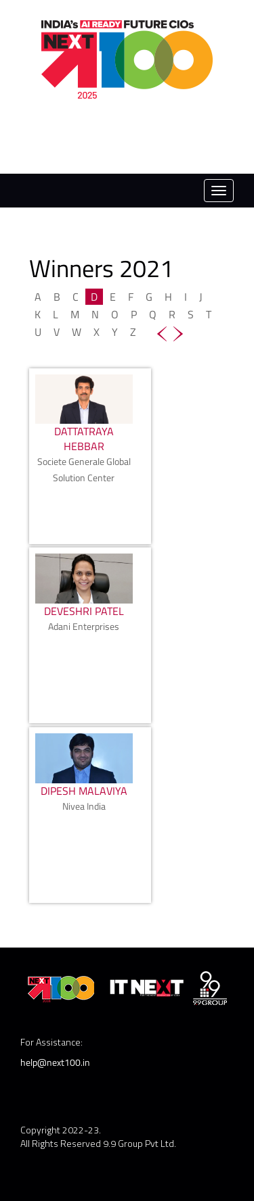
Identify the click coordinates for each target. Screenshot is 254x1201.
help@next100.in (55, 1062)
